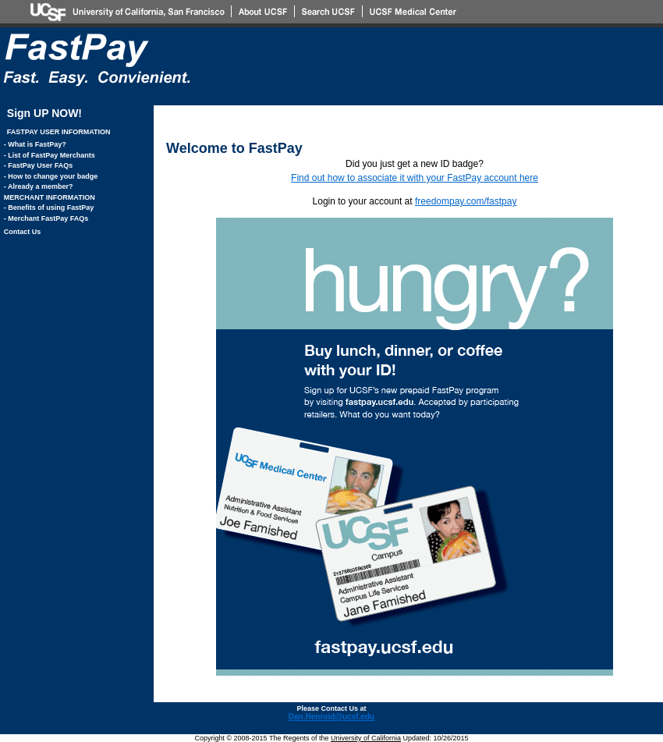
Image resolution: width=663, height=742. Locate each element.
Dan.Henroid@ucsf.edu (331, 716)
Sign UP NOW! (44, 113)
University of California (366, 738)
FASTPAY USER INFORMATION (59, 132)
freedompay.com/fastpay (466, 201)
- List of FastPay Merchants (49, 155)
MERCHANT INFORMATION (49, 197)
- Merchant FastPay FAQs (46, 218)
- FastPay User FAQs (38, 165)
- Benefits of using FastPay (49, 207)
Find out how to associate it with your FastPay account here (414, 177)
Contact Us (22, 232)
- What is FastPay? (35, 144)
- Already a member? (38, 186)
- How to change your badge (51, 176)
